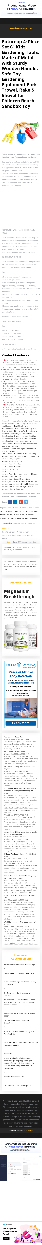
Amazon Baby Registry (11, 459)
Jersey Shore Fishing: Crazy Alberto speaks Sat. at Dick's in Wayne (20, 833)
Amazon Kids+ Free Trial (11, 476)
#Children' (24, 508)
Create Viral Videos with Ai (15, 1077)
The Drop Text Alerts (10, 451)
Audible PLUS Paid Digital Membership (17, 433)
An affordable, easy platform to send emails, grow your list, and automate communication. (19, 1002)
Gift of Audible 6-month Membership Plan (19, 438)
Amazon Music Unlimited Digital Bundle (17, 486)
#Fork (2, 511)
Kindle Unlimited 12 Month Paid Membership (19, 443)
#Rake (16, 515)
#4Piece (8, 508)
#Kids (36, 511)
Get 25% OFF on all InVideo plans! (17, 1085)
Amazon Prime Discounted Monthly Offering (19, 474)
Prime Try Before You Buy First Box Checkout (19, 481)
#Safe (22, 515)
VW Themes (29, 1130)
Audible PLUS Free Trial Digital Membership (19, 449)
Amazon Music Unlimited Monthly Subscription (20, 484)
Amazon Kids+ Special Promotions (16, 479)
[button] (21, 36)
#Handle (29, 511)
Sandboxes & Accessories (24, 523)
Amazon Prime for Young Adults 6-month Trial (20, 456)
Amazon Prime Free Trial (11, 464)
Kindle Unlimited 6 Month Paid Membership (19, 454)
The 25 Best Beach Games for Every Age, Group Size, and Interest (20, 877)
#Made (3, 515)
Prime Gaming (7, 471)
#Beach (16, 508)
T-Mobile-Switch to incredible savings (20, 964)
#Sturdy (11, 518)
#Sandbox (30, 515)
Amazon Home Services (11, 469)
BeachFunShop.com (21, 28)
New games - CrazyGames (14, 737)
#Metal (10, 515)
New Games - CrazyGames (15, 752)
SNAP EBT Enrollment (10, 446)
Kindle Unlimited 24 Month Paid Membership (19, 431)
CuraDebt (8, 1054)
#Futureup (10, 511)
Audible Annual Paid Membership (15, 426)
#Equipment (34, 508)
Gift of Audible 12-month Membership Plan (19, 428)
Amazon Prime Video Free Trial (14, 489)
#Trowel (25, 518)
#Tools (18, 518)
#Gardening (20, 511)
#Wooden (33, 518)
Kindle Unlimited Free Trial (12, 466)
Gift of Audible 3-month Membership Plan (19, 436)
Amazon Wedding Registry (12, 461)
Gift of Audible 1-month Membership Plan (18, 441)
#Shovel (3, 518)
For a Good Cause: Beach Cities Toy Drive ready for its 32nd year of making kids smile (20, 790)
